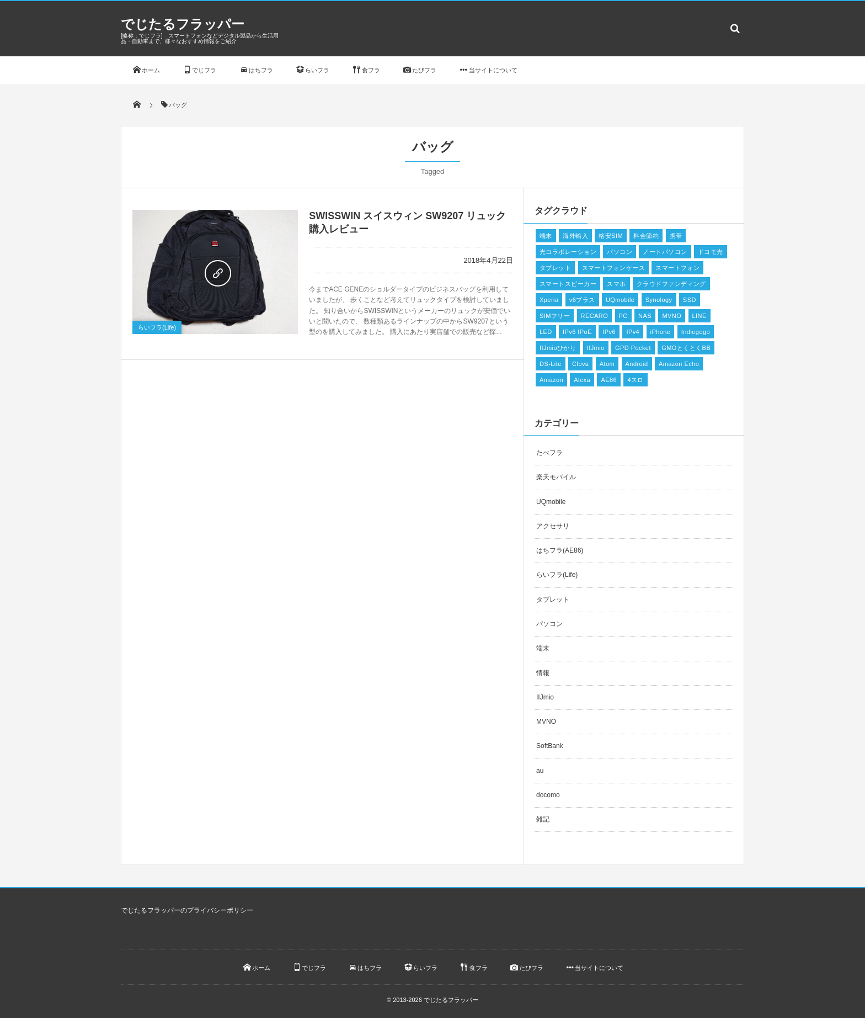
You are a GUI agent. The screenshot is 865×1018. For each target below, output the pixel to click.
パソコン (619, 251)
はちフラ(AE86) (559, 550)
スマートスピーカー (568, 283)
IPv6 (609, 331)
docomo (548, 795)
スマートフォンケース (613, 267)
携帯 (676, 235)
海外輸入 (575, 235)
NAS (645, 315)
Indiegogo (695, 331)
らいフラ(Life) (157, 327)
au (539, 771)
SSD (689, 299)
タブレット (555, 267)
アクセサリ (552, 526)
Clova (580, 363)
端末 (546, 235)
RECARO (594, 315)
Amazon (551, 380)
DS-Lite (551, 363)
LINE (699, 315)
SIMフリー (555, 315)
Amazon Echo (679, 363)
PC (623, 315)
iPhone (660, 331)
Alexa (582, 380)
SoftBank (549, 746)
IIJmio (596, 347)
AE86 (609, 380)
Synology (658, 299)
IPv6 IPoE (577, 331)
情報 (542, 673)
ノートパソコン (665, 251)
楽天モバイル (556, 477)
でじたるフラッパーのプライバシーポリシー (187, 910)
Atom (607, 363)
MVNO (671, 315)
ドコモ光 (710, 251)
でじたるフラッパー (182, 24)
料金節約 (646, 235)
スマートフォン (677, 267)
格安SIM (611, 235)
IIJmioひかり (558, 347)
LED (546, 331)
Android (637, 363)
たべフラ (549, 453)
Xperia (549, 299)
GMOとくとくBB (686, 347)
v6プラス (582, 299)
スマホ (616, 283)
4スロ (635, 380)
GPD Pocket (633, 347)
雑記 (542, 819)
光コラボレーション (568, 251)
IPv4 (632, 331)
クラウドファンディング (671, 283)
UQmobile (620, 299)
